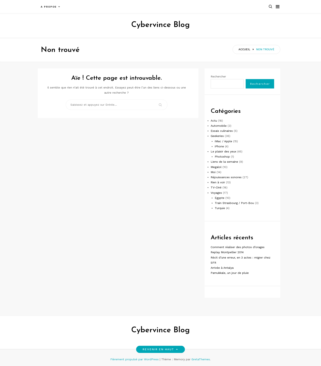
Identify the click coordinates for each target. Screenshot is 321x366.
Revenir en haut (160, 349)
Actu (214, 120)
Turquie (220, 208)
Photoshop (222, 156)
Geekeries (217, 136)
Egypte (219, 197)
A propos (49, 6)
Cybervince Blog (160, 25)
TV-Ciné (216, 187)
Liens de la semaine (224, 161)
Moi (213, 172)
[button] (270, 6)
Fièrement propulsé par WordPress (135, 359)
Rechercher (218, 76)
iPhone (219, 146)
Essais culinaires (222, 130)
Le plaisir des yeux (223, 151)
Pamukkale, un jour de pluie (230, 272)
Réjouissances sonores (226, 177)
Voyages (216, 192)
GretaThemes (200, 359)
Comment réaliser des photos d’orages (237, 247)
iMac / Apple (223, 141)
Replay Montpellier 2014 (227, 252)
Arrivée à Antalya (222, 267)
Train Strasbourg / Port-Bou (234, 203)
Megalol (216, 167)
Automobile (219, 125)
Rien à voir (218, 182)
